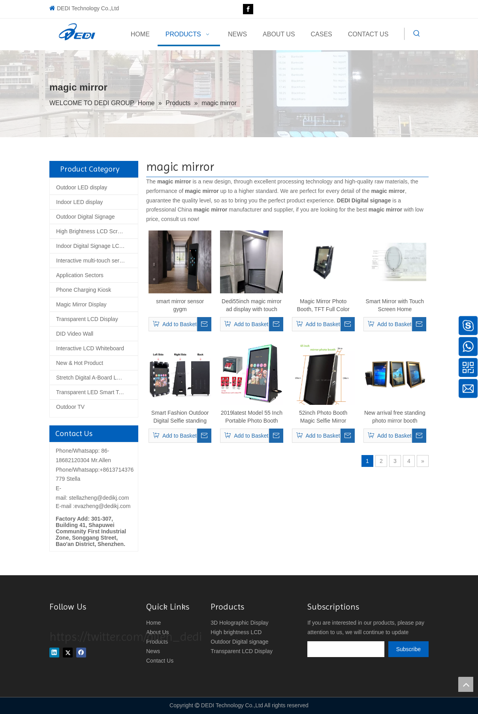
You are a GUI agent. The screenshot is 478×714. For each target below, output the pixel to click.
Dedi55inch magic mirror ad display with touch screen (252, 305)
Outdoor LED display (81, 187)
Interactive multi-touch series (91, 260)
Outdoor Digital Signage (85, 216)
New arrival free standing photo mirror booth (394, 417)
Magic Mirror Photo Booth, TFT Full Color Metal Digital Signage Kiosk (323, 305)
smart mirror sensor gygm (180, 305)
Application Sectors (80, 275)
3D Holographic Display (239, 623)
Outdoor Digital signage (239, 641)
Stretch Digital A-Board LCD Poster (97, 377)
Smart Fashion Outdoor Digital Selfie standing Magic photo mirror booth (180, 417)
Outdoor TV (70, 407)
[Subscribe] (408, 649)
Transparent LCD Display (87, 319)
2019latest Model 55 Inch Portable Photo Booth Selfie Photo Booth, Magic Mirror (251, 417)
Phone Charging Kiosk (83, 290)
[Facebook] (248, 9)
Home (153, 623)
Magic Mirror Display (81, 304)
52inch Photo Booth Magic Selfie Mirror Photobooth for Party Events (323, 417)
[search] (345, 649)
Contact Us (159, 660)
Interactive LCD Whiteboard (90, 348)
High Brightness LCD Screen (91, 231)
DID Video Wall (74, 334)
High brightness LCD (236, 632)
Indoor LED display (79, 202)
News (153, 651)
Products (157, 641)
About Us (157, 632)
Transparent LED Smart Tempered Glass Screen (97, 392)
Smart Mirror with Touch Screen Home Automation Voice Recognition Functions (395, 305)
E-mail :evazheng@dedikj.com (93, 506)
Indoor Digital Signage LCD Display (97, 246)
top (465, 684)
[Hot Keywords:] (417, 34)
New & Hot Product (79, 363)
